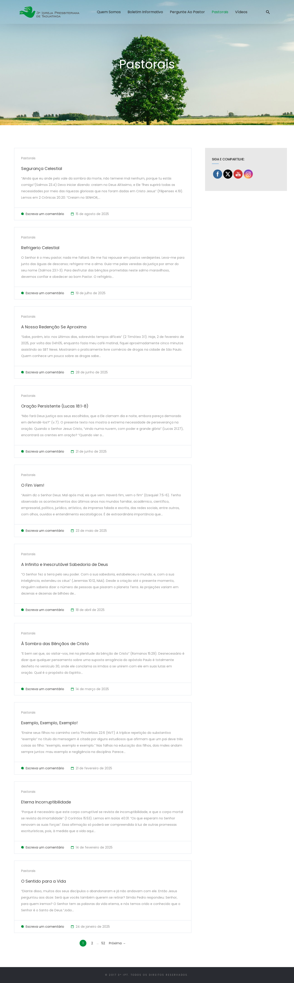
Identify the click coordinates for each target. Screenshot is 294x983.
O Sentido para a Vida (43, 881)
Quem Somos (109, 12)
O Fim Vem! (32, 485)
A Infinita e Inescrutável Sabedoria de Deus (64, 564)
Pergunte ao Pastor (187, 12)
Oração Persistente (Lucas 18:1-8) (54, 406)
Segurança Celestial (41, 168)
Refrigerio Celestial (40, 248)
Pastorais (220, 12)
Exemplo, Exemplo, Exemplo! (49, 723)
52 (103, 943)
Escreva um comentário (45, 214)
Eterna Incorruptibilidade (46, 802)
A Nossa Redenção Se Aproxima (53, 327)
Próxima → (117, 943)
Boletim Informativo (145, 12)
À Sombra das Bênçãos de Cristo (55, 643)
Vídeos (241, 12)
